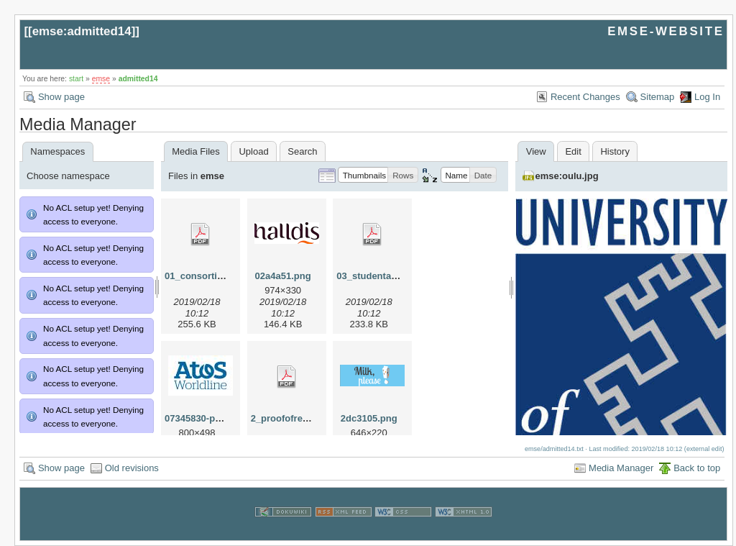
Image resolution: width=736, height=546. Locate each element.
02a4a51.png (283, 275)
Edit (573, 151)
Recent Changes (585, 96)
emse (101, 79)
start (76, 79)
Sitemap (657, 96)
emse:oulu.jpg (567, 175)
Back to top (696, 468)
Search (302, 151)
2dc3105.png (369, 418)
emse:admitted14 (82, 31)
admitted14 (138, 79)
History (614, 151)
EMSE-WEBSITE (665, 31)
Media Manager (621, 468)
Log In (707, 96)
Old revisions (132, 468)
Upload (253, 151)
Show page (61, 96)
